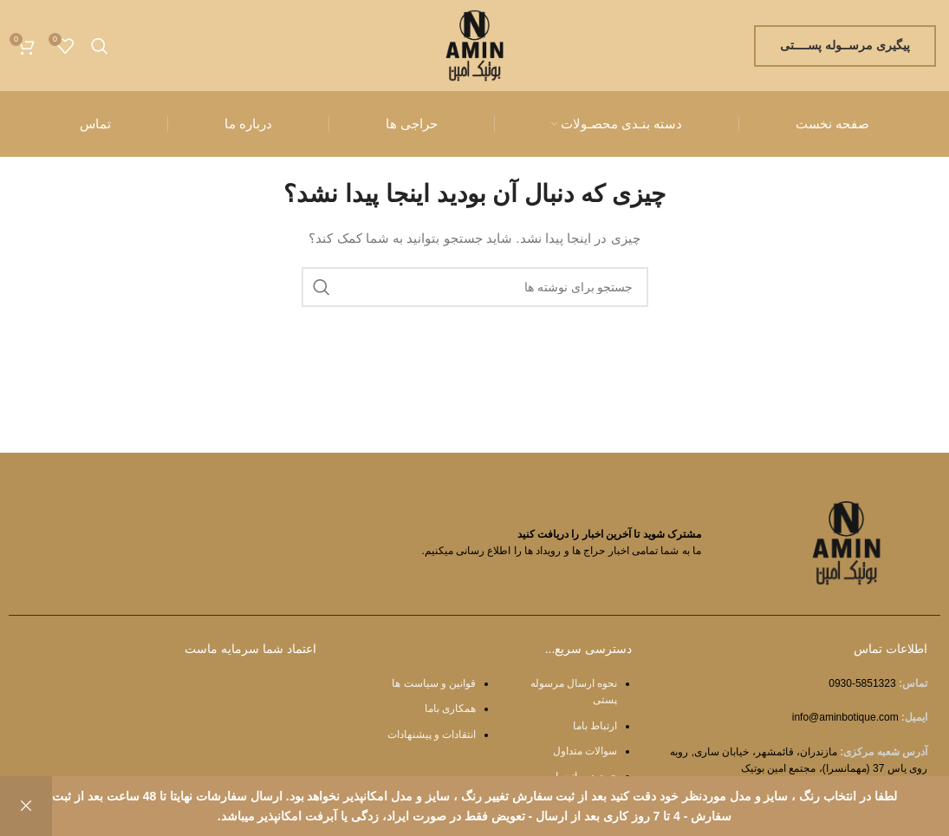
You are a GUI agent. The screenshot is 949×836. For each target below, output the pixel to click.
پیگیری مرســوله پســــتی (845, 45)
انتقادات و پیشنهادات (432, 734)
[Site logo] (474, 44)
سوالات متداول (585, 751)
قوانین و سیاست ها (434, 683)
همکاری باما (450, 708)
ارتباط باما (595, 726)
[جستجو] (99, 46)
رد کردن (26, 806)
